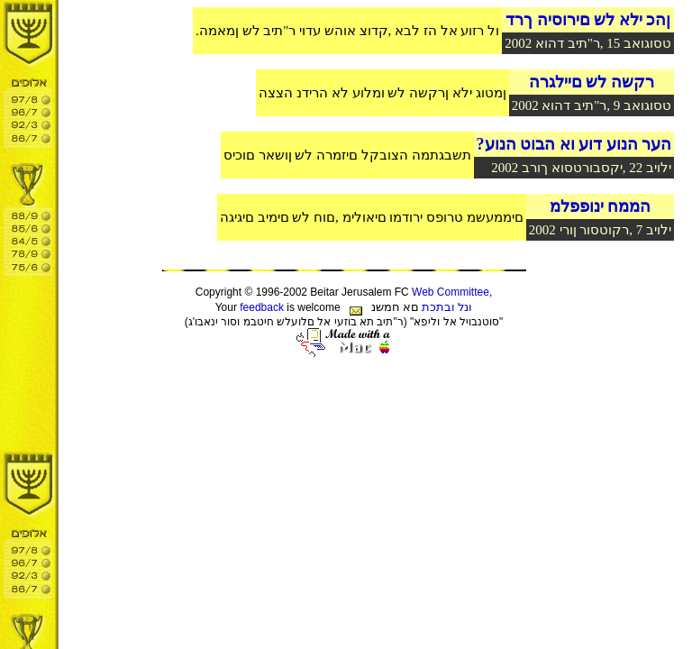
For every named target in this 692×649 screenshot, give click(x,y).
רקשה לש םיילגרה (591, 82)
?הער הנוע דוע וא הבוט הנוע (574, 144)
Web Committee (450, 292)
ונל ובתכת (447, 307)
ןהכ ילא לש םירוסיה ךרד (587, 20)
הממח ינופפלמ (600, 206)
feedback (262, 307)
